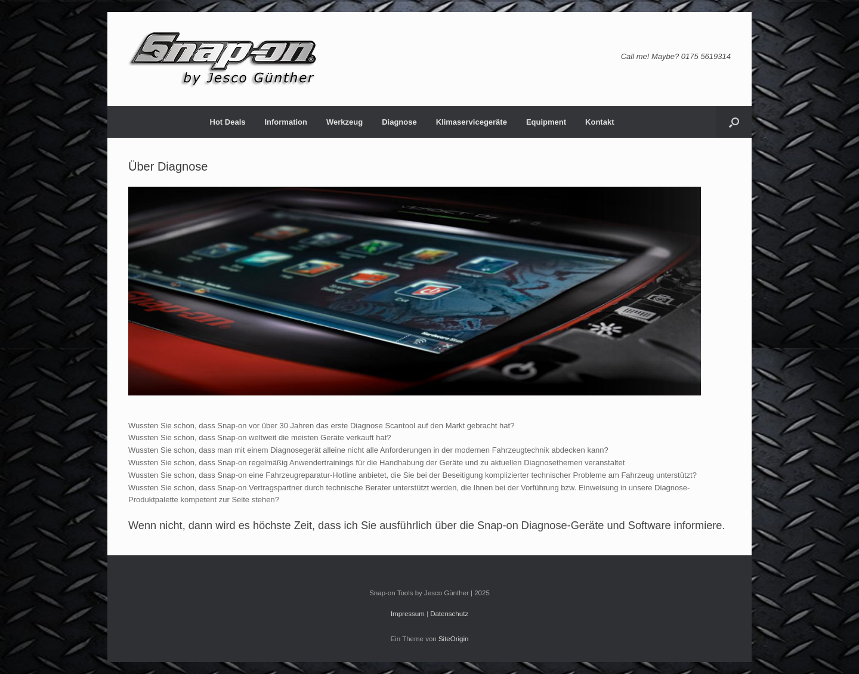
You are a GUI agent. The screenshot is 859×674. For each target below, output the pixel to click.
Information (285, 122)
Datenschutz (449, 613)
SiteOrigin (453, 638)
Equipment (546, 122)
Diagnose (399, 122)
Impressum (408, 613)
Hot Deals (228, 122)
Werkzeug (344, 122)
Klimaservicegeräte (471, 122)
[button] (734, 122)
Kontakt (599, 122)
